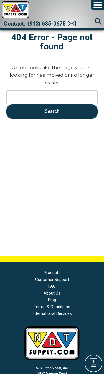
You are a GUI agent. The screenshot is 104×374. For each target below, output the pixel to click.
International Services (52, 313)
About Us (52, 293)
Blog (52, 299)
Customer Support (52, 279)
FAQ (52, 286)
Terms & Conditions (52, 306)
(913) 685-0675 (46, 23)
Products (52, 272)
